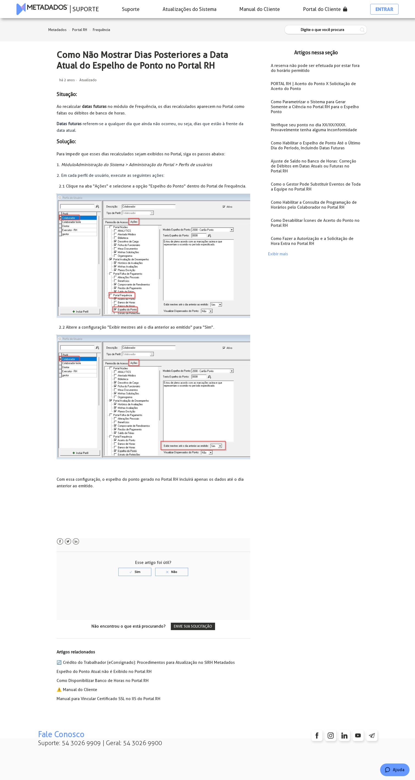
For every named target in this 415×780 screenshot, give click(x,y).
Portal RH (79, 30)
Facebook (60, 541)
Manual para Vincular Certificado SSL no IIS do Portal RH (108, 698)
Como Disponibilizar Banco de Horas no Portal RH (103, 680)
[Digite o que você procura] (326, 30)
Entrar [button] (384, 9)
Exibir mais (278, 253)
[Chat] (395, 770)
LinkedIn (76, 541)
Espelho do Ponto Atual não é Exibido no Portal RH (104, 671)
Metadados (57, 30)
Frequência (101, 30)
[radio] (134, 572)
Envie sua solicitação (193, 626)
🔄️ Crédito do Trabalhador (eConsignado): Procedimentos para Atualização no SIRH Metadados (146, 662)
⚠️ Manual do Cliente (77, 689)
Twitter (68, 541)
